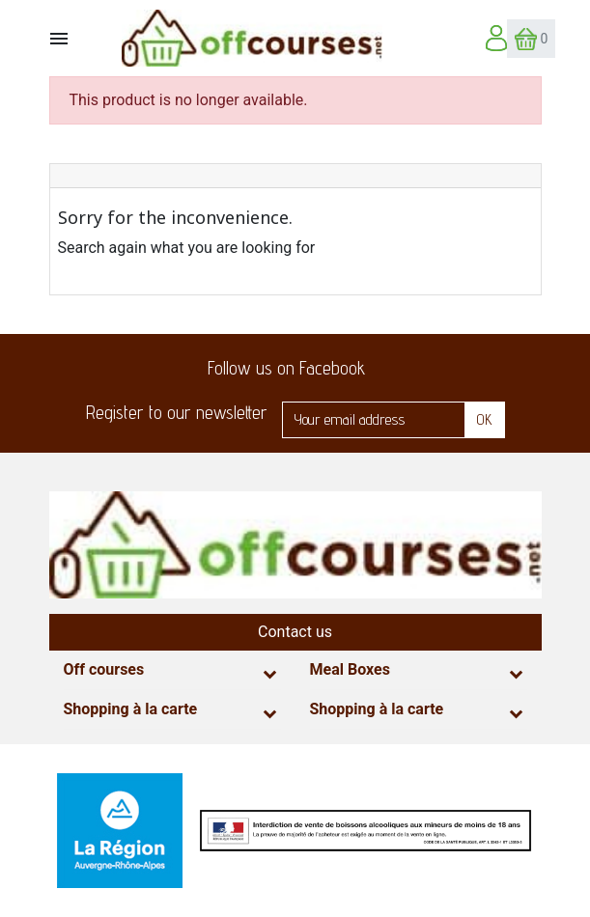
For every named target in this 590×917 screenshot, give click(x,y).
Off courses (104, 669)
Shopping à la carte (131, 709)
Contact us (295, 632)
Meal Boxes (350, 669)
